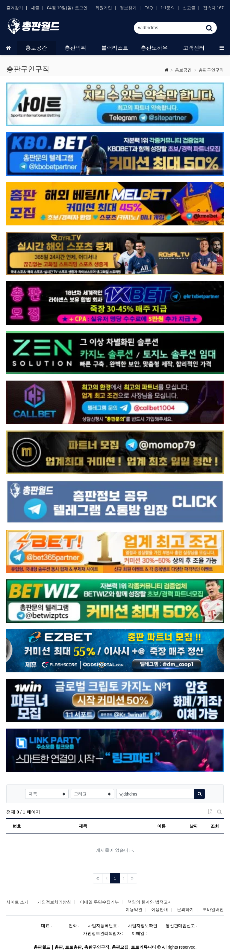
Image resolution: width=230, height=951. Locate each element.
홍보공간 (183, 70)
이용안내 (159, 909)
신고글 (189, 7)
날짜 (194, 826)
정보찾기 (128, 7)
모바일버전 (213, 909)
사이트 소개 (17, 902)
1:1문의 (168, 7)
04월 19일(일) (60, 7)
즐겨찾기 (14, 7)
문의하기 (185, 909)
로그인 (81, 7)
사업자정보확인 (142, 925)
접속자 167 (213, 7)
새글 (35, 7)
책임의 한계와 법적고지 (150, 902)
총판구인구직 (211, 70)
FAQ (148, 7)
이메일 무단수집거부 (99, 902)
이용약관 (133, 909)
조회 (215, 826)
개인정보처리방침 (54, 902)
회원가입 (103, 7)
